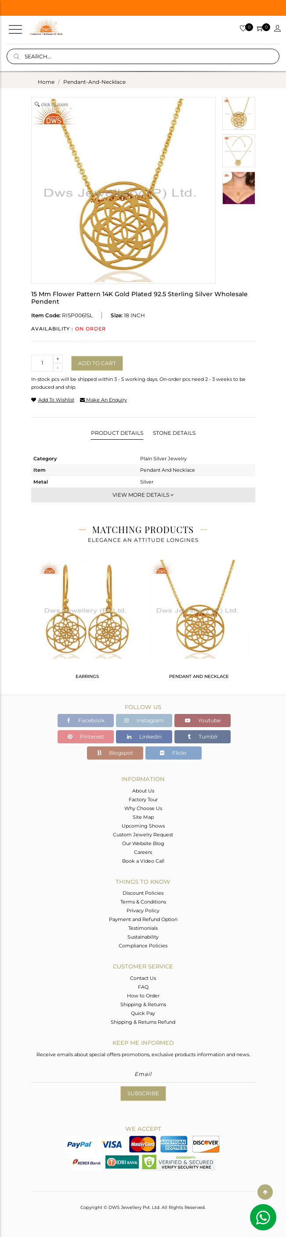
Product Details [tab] (117, 433)
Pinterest (86, 736)
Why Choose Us (143, 808)
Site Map (143, 817)
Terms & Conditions (143, 902)
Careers (143, 852)
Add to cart (97, 363)
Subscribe (143, 1093)
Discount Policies (143, 893)
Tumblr (203, 736)
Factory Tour (143, 799)
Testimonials (143, 928)
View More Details (143, 494)
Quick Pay (143, 1013)
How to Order (143, 996)
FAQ (143, 987)
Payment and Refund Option (143, 919)
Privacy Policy (143, 910)
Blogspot (115, 752)
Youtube (203, 720)
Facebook (86, 720)
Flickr (173, 752)
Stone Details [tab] (174, 433)
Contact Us (143, 978)
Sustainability (143, 937)
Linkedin (144, 736)
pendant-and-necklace (94, 82)
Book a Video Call (143, 861)
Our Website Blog (143, 843)
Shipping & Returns (143, 1004)
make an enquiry (103, 400)
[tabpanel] (87, 623)
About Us (143, 791)
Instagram (144, 720)
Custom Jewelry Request (143, 835)
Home (46, 82)
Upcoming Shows (143, 826)
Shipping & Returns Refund (143, 1022)
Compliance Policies (143, 946)
